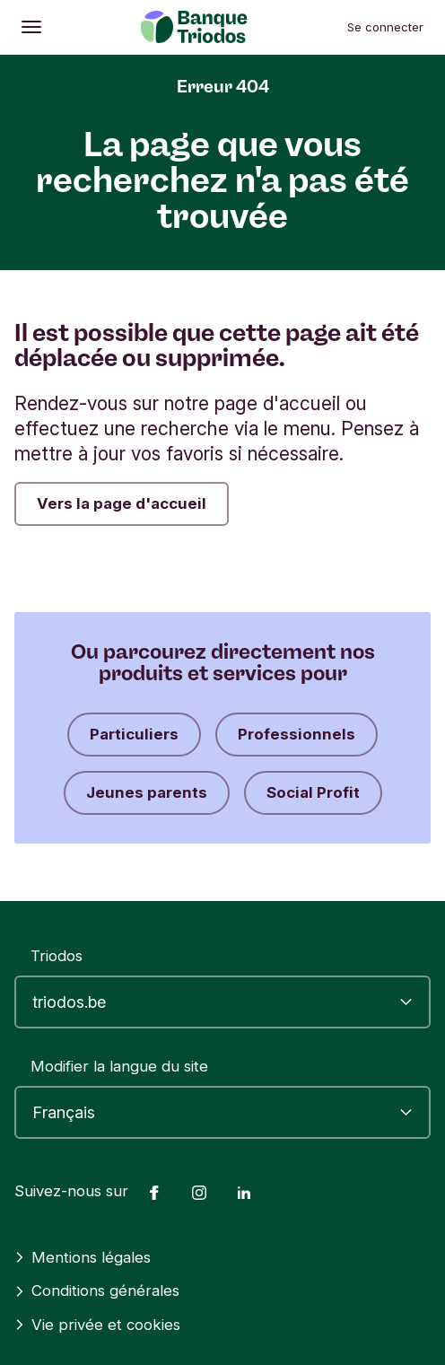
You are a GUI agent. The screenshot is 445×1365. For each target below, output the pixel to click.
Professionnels (296, 734)
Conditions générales (96, 1290)
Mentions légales (82, 1257)
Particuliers (134, 734)
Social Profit (313, 792)
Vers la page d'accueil (121, 503)
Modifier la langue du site (119, 1066)
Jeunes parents (146, 792)
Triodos (57, 956)
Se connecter (385, 27)
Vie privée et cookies (97, 1325)
